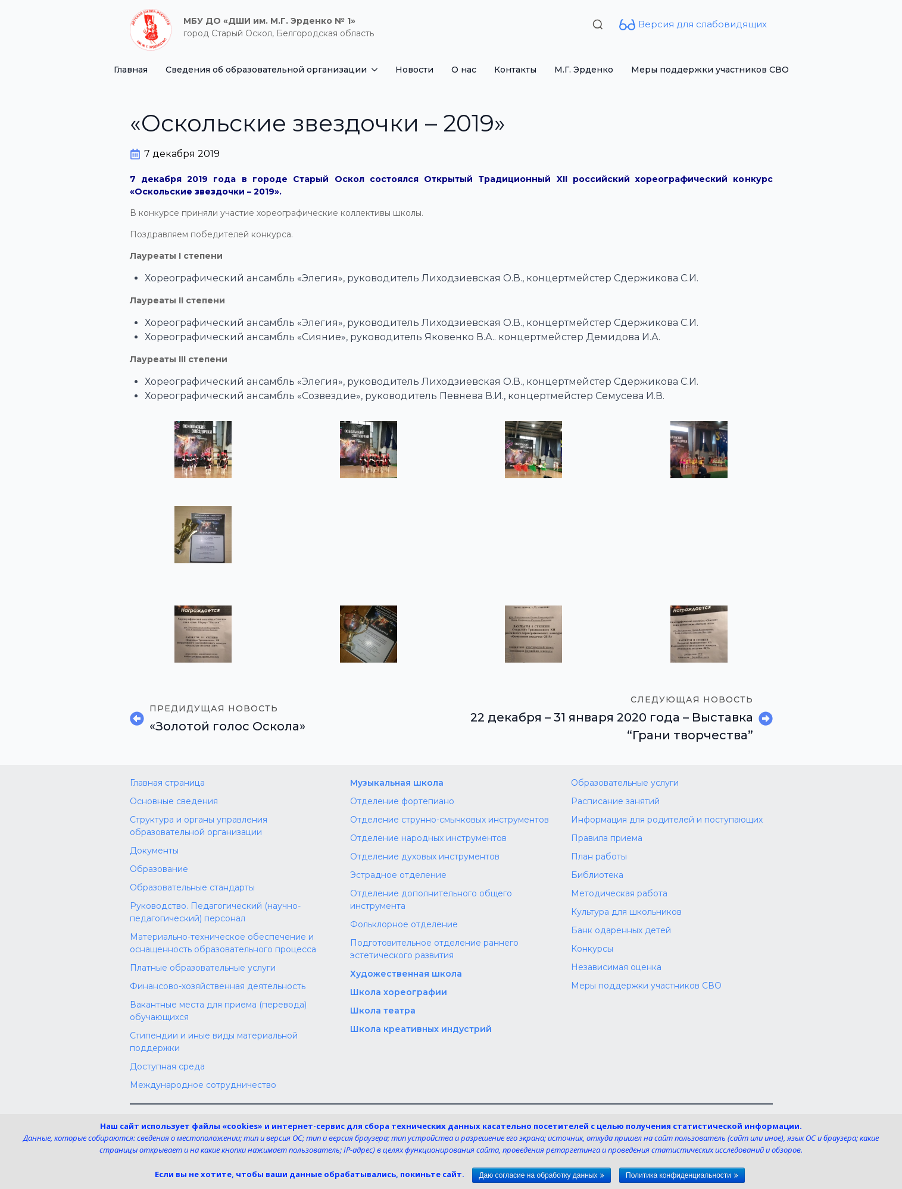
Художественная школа (406, 973)
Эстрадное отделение (398, 875)
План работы (599, 856)
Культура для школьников (626, 911)
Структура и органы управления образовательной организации (198, 825)
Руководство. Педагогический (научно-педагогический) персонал (215, 912)
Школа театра (383, 1010)
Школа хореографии (398, 992)
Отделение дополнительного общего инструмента (431, 899)
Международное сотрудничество (203, 1085)
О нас (463, 69)
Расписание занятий (615, 801)
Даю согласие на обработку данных (538, 1175)
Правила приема (606, 838)
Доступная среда (167, 1066)
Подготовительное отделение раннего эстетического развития (434, 949)
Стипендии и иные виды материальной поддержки (214, 1041)
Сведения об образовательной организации (266, 69)
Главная (131, 69)
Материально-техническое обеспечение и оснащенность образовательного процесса (223, 943)
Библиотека (597, 875)
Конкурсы (592, 948)
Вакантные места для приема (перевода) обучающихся (218, 1010)
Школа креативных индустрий (421, 1029)
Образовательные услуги (625, 782)
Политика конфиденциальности (678, 1175)
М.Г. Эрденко (583, 69)
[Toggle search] (597, 24)
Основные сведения (174, 801)
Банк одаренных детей (621, 930)
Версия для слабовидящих (702, 24)
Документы (154, 850)
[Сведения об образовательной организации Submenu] (376, 70)
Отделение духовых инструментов (425, 856)
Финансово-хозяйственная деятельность (217, 986)
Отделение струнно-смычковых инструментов (449, 819)
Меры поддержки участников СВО (710, 69)
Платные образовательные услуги (203, 967)
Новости (414, 69)
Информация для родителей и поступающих (667, 819)
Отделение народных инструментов (428, 838)
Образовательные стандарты (192, 887)
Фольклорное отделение (404, 924)
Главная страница (167, 782)
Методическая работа (619, 893)
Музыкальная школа (397, 782)
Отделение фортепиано (402, 801)
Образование (159, 869)
